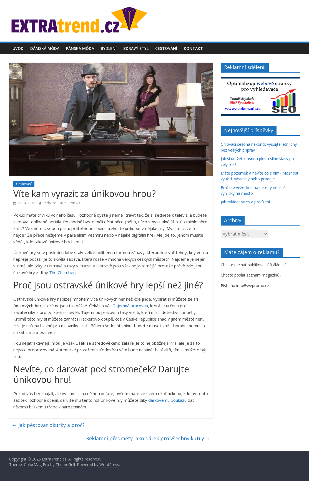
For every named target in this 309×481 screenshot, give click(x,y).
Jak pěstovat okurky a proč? (48, 425)
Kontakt (193, 48)
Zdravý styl (136, 48)
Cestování (166, 48)
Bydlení (109, 48)
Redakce (49, 203)
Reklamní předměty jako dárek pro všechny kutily (148, 438)
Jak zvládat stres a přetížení (245, 201)
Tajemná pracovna (130, 305)
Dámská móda (44, 48)
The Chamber (62, 272)
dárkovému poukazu (167, 400)
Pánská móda (80, 48)
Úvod (18, 48)
